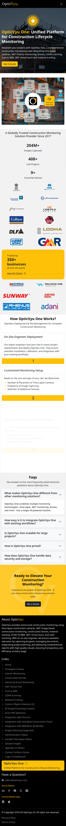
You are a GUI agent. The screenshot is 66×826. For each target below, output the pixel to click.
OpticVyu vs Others (13, 748)
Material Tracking (12, 699)
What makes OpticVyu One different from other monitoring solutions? (30, 494)
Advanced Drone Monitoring (18, 682)
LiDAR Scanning (11, 695)
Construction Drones (14, 678)
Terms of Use (8, 822)
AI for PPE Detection (14, 713)
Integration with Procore (16, 717)
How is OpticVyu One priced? (22, 546)
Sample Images (11, 743)
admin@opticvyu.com (14, 780)
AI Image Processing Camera (18, 708)
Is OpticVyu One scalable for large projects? (26, 534)
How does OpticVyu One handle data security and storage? (27, 557)
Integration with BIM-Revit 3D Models (23, 726)
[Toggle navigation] (61, 4)
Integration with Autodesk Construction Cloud (27, 721)
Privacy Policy (8, 817)
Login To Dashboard (14, 756)
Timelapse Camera (13, 669)
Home (6, 664)
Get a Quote (33, 614)
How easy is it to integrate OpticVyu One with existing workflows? (30, 521)
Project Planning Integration (18, 730)
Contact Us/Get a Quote (15, 752)
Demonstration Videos (15, 734)
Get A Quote (9, 64)
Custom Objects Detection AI (18, 704)
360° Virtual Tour (12, 686)
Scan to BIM (9, 691)
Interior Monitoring (13, 673)
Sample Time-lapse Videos (17, 739)
